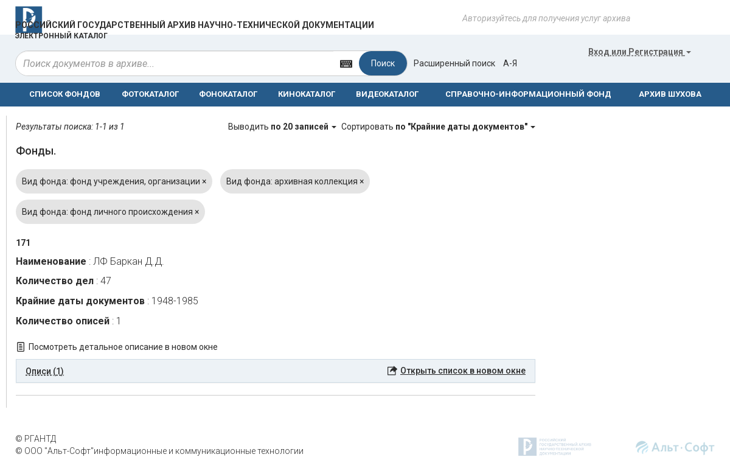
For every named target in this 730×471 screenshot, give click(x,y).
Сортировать (438, 126)
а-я (510, 63)
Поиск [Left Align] (383, 63)
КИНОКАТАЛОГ (306, 94)
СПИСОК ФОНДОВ (64, 94)
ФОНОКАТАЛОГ (228, 94)
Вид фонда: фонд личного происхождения (110, 212)
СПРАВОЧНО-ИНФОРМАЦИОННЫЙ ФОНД (528, 94)
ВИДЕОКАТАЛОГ (387, 94)
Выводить (283, 126)
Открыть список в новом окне (463, 370)
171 (23, 243)
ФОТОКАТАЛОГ (150, 94)
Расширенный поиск (454, 63)
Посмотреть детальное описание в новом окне (123, 347)
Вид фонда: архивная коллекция (295, 181)
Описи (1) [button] (45, 371)
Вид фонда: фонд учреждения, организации (114, 181)
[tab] (275, 371)
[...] (174, 63)
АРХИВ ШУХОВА (670, 94)
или (639, 52)
